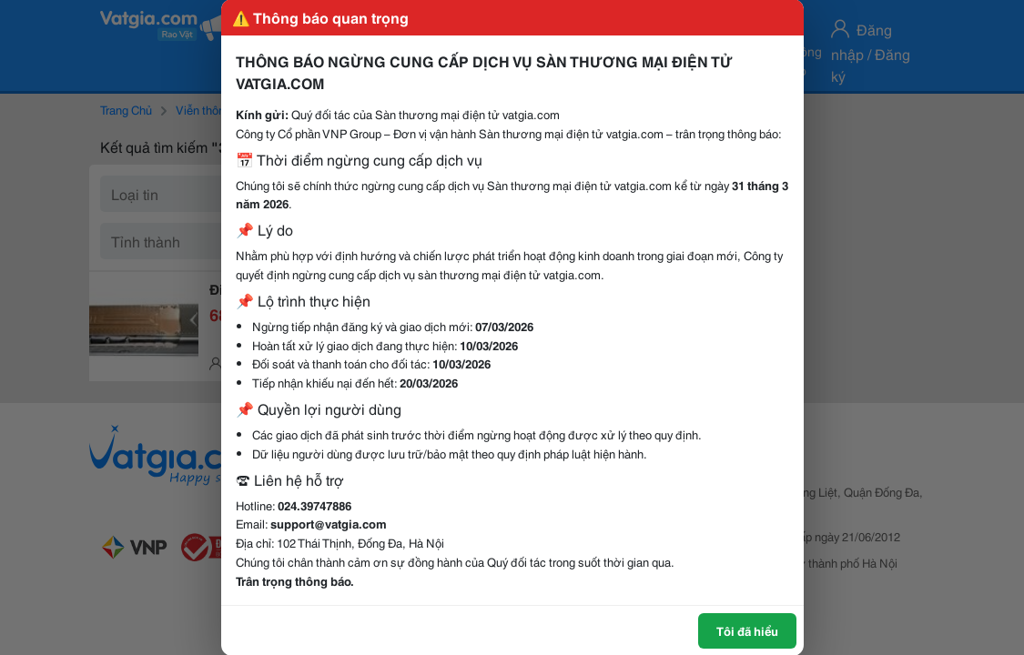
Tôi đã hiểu (747, 630)
